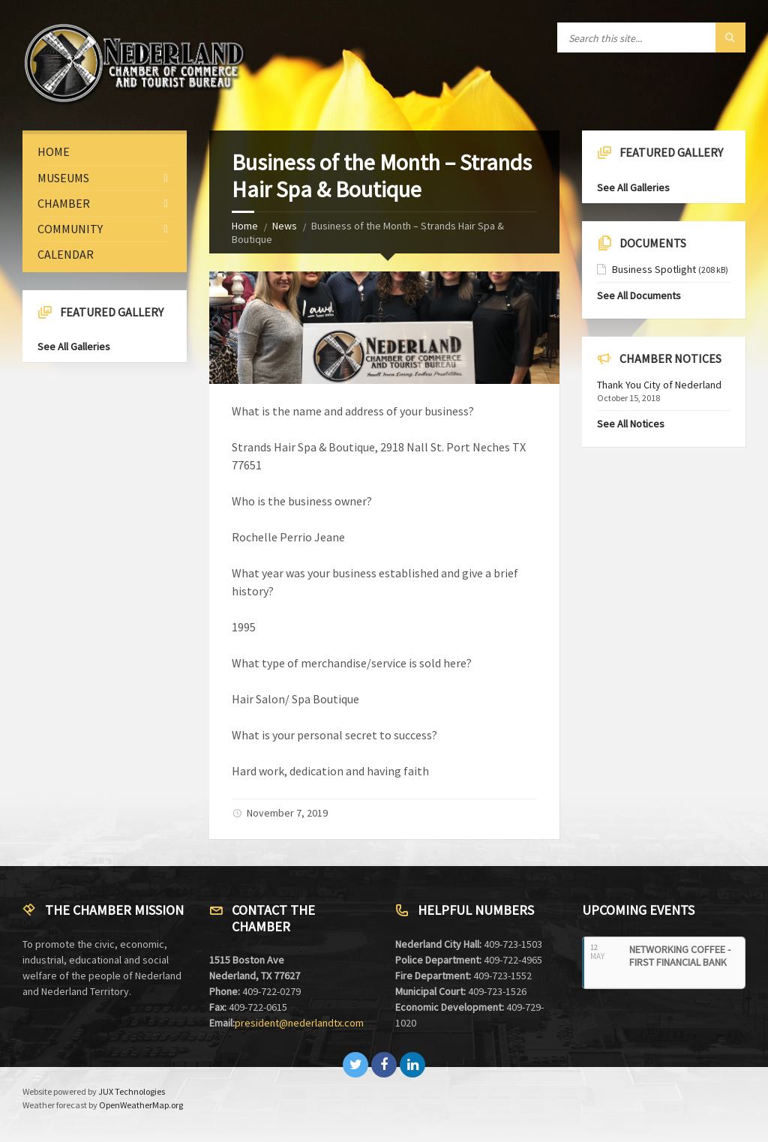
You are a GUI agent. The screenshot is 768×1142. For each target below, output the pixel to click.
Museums (63, 177)
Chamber (64, 203)
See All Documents (639, 295)
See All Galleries (74, 346)
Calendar (66, 254)
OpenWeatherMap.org (141, 1105)
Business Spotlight (654, 269)
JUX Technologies (131, 1091)
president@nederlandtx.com (299, 1023)
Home (245, 225)
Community (70, 228)
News (284, 225)
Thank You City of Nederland (659, 384)
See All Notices (630, 423)
